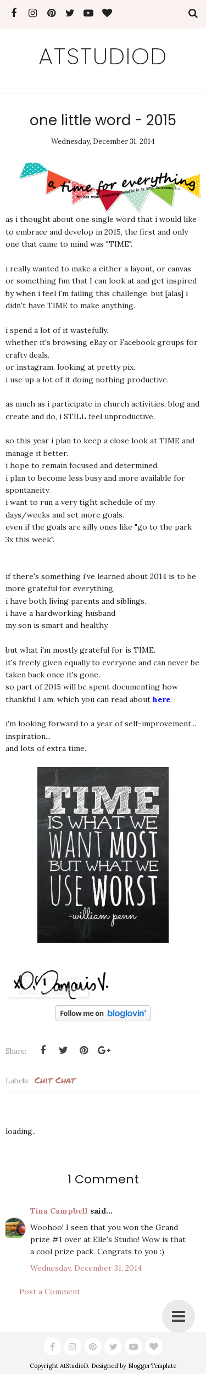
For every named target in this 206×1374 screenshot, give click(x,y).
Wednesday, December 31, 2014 (86, 1268)
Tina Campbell (59, 1211)
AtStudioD (103, 56)
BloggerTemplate (152, 1366)
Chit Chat (55, 1079)
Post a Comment (49, 1292)
